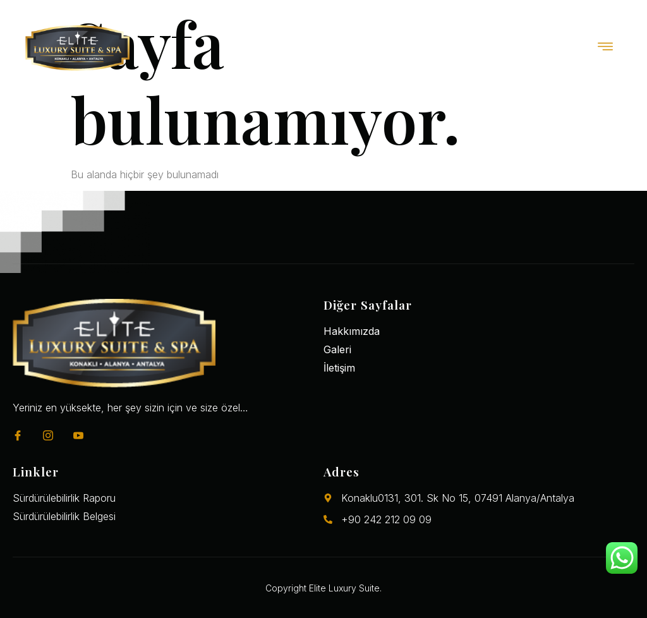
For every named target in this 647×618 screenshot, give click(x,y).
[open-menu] (606, 47)
